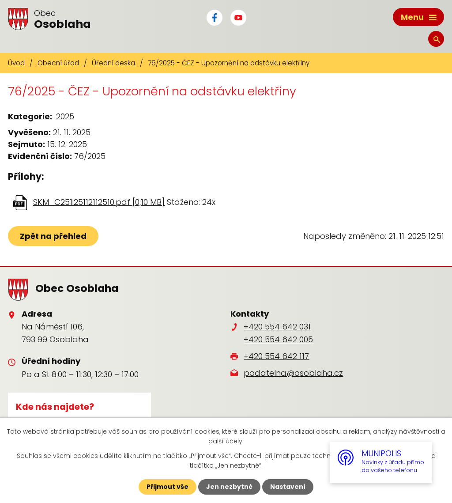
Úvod (16, 63)
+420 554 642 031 (277, 326)
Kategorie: (30, 116)
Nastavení (287, 486)
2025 (65, 116)
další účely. (226, 441)
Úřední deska (113, 63)
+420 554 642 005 (278, 339)
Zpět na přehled (53, 236)
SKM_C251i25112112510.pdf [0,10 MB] (99, 202)
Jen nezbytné (229, 486)
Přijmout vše (167, 486)
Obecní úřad (58, 63)
